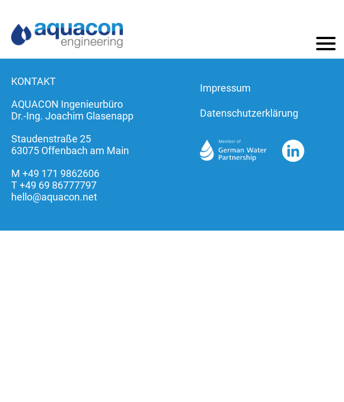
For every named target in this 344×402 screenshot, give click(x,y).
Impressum (225, 88)
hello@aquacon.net (54, 197)
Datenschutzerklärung (249, 113)
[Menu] (325, 43)
